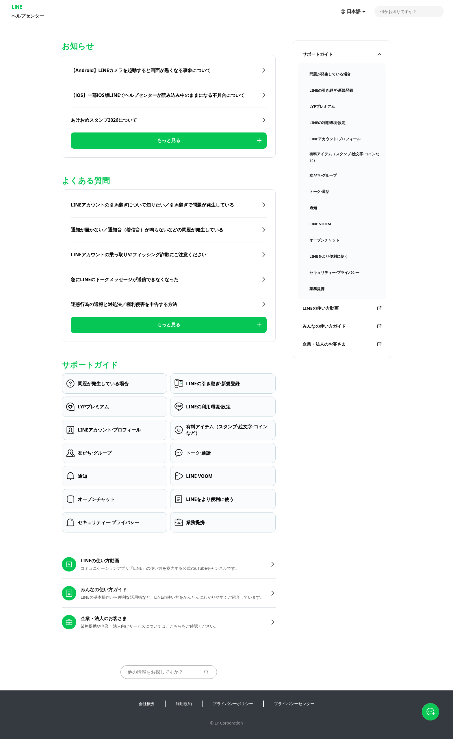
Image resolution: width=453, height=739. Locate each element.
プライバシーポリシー (233, 703)
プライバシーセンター (294, 703)
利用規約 (184, 703)
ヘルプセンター (28, 16)
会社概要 (147, 703)
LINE (17, 7)
